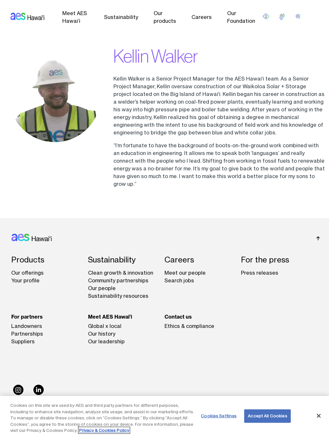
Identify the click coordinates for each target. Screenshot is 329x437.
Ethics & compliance (189, 326)
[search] (298, 16)
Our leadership (106, 341)
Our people (102, 288)
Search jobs (179, 280)
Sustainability (121, 17)
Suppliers (23, 341)
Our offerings (27, 273)
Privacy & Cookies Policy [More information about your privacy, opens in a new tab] (104, 430)
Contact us (178, 316)
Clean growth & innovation (120, 273)
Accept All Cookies (267, 415)
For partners (27, 316)
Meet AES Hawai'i (110, 316)
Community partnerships (118, 280)
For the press (265, 259)
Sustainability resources (118, 296)
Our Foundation (241, 17)
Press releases (259, 273)
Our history (101, 333)
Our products (165, 17)
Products (27, 259)
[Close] (319, 416)
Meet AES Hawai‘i (74, 17)
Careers (201, 17)
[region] (164, 416)
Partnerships (27, 333)
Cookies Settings (218, 415)
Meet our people (185, 273)
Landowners (26, 326)
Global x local (104, 326)
